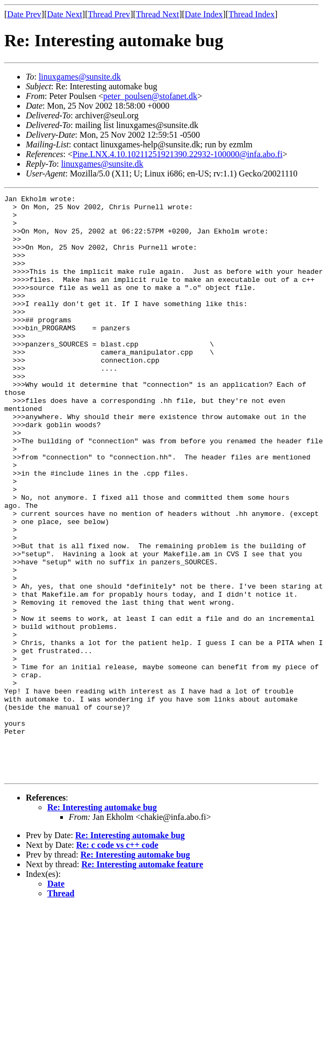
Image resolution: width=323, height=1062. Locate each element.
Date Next (64, 14)
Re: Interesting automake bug (102, 923)
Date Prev (24, 14)
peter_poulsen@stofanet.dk (150, 96)
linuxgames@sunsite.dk (80, 76)
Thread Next (157, 14)
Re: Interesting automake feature (142, 980)
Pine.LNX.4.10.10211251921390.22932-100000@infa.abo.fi (178, 154)
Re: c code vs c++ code (117, 961)
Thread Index (251, 14)
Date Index (204, 14)
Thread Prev (109, 14)
